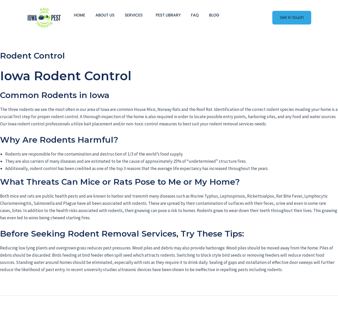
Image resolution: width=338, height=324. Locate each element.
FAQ (195, 15)
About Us (104, 15)
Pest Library (168, 15)
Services (135, 15)
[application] (145, 15)
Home (79, 15)
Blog (214, 15)
